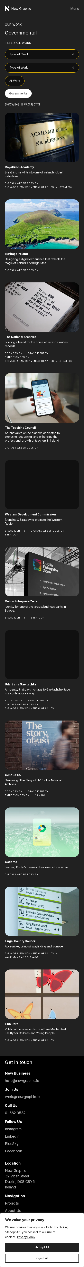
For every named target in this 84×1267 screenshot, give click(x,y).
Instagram (13, 1129)
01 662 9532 (15, 1113)
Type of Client (18, 54)
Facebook (13, 1151)
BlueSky (12, 1144)
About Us (13, 1210)
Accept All (42, 1247)
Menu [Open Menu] (74, 9)
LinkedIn (12, 1136)
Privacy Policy (26, 1237)
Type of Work (18, 67)
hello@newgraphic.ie (22, 1080)
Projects (12, 1203)
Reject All (42, 1258)
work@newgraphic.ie (22, 1097)
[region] (42, 1240)
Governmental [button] (18, 93)
